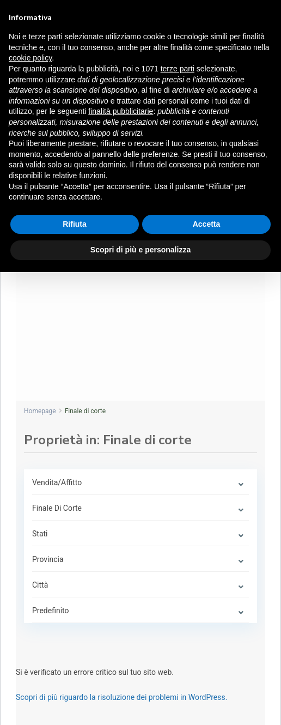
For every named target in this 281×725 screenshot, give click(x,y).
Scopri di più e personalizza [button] (140, 249)
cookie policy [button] (30, 57)
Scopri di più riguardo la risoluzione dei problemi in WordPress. (121, 697)
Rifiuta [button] (75, 224)
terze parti (177, 68)
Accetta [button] (207, 224)
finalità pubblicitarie (120, 111)
